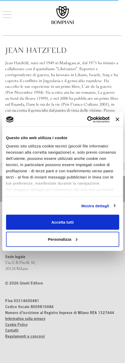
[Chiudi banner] (117, 119)
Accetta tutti (62, 222)
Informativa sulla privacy (25, 319)
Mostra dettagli (95, 205)
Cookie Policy (16, 325)
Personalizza (63, 239)
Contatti (12, 331)
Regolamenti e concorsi (25, 337)
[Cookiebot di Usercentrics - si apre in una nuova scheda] (87, 119)
